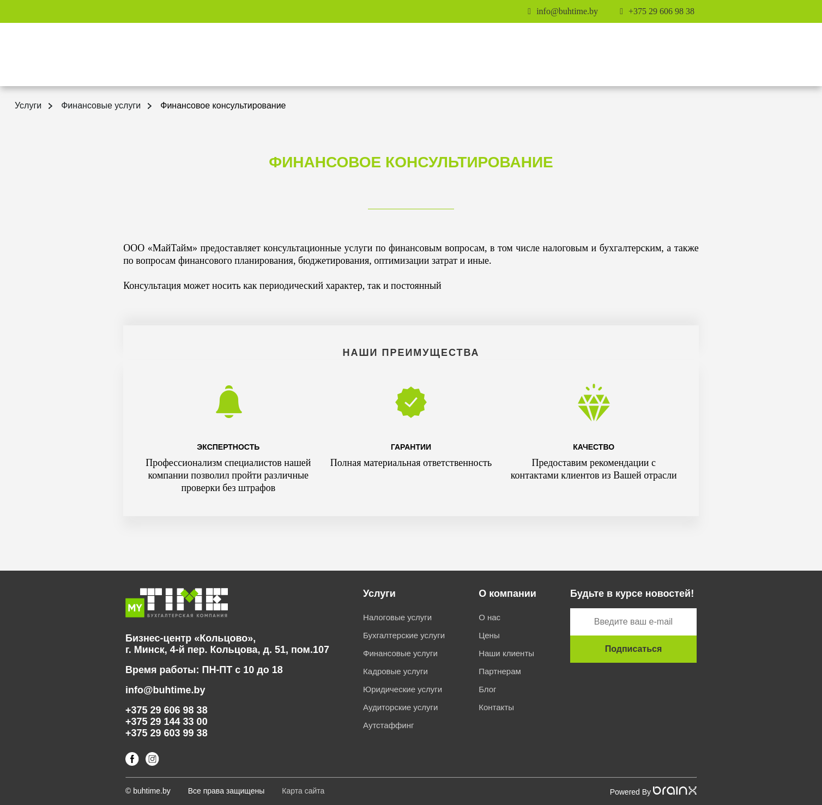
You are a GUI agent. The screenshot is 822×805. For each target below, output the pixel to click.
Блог (487, 689)
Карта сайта (303, 790)
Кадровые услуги (395, 671)
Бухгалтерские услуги (404, 635)
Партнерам (500, 671)
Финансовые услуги (101, 105)
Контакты (496, 707)
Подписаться (633, 648)
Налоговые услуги (397, 617)
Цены (489, 635)
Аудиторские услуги (400, 707)
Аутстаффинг (388, 725)
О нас (489, 617)
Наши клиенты (506, 653)
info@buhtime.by (567, 11)
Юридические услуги (402, 689)
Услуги (28, 105)
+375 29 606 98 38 (661, 11)
